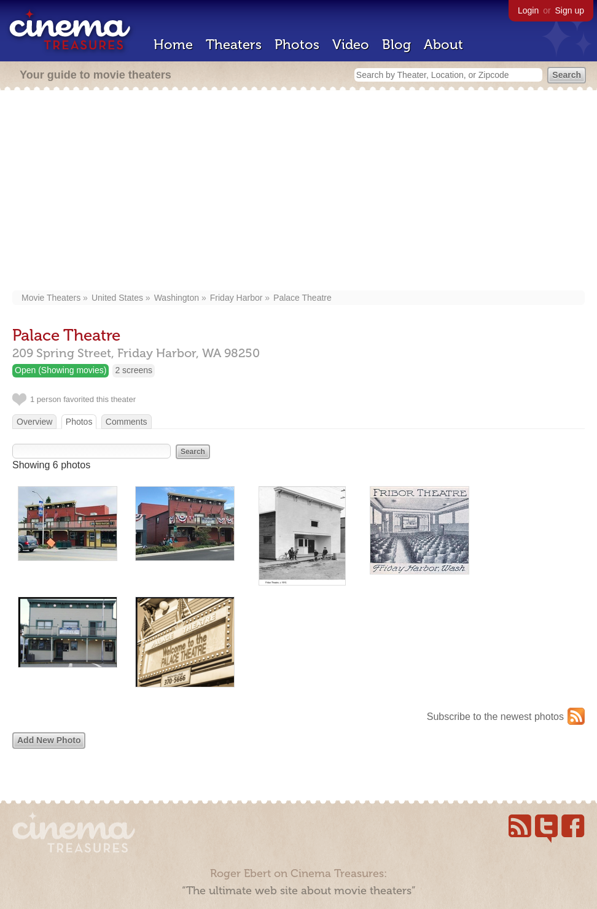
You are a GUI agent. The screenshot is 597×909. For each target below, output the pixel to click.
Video (350, 44)
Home (173, 44)
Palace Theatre (302, 298)
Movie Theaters (50, 298)
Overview (34, 422)
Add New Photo (48, 740)
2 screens (133, 370)
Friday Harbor (236, 298)
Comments (126, 422)
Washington (176, 298)
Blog (396, 44)
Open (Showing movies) (60, 370)
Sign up (569, 10)
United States (117, 298)
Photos (297, 44)
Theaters (234, 44)
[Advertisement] (298, 191)
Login (528, 10)
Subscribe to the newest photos (495, 716)
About (443, 44)
